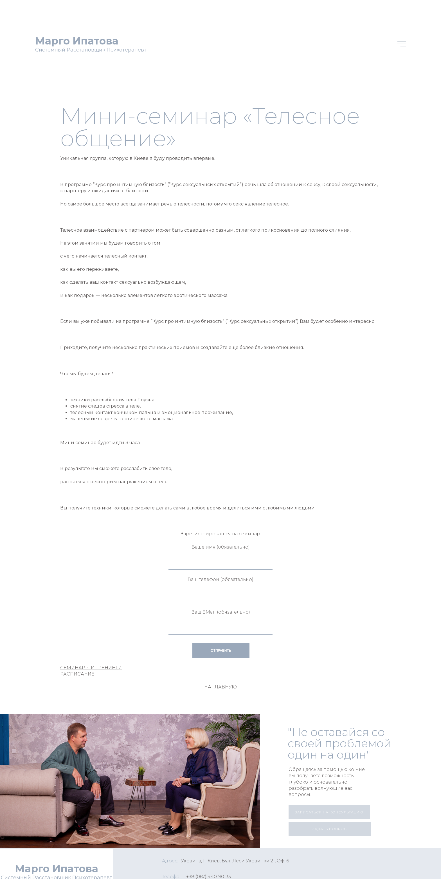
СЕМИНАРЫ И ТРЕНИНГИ (91, 667)
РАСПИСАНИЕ (77, 674)
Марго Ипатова (76, 41)
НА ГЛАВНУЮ (220, 687)
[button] (329, 812)
